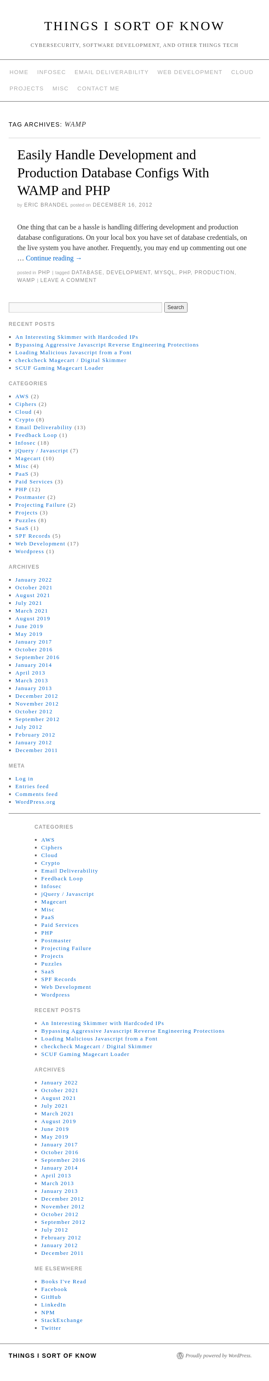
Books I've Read (64, 1281)
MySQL (164, 272)
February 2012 (36, 734)
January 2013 (34, 688)
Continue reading (54, 258)
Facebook (54, 1289)
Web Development (189, 72)
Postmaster (31, 497)
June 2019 (30, 626)
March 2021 (32, 610)
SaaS (22, 528)
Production (214, 272)
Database (87, 272)
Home (18, 72)
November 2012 (37, 703)
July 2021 (29, 603)
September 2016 (38, 657)
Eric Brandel (46, 205)
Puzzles (26, 520)
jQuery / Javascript (42, 450)
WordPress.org (36, 802)
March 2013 (32, 680)
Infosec (51, 72)
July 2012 (29, 727)
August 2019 (33, 618)
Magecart (28, 458)
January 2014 (34, 665)
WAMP (26, 280)
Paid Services (34, 481)
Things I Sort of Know (134, 26)
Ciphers (26, 404)
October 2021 (34, 587)
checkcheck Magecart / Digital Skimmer (71, 360)
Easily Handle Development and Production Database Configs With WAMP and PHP (113, 172)
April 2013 (31, 672)
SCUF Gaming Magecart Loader (60, 368)
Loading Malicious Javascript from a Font (74, 352)
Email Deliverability (112, 72)
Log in (25, 778)
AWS (22, 396)
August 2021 (33, 595)
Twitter (51, 1328)
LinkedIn (53, 1304)
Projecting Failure (41, 505)
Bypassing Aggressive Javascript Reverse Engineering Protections (107, 344)
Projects (26, 88)
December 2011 (37, 750)
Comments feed (37, 794)
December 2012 (37, 696)
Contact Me (98, 88)
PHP (44, 272)
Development (128, 272)
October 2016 (34, 649)
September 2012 (38, 719)
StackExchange (62, 1320)
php (185, 272)
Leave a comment (68, 280)
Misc (61, 88)
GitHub (51, 1297)
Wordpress (30, 551)
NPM (48, 1312)
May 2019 (29, 634)
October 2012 (34, 711)
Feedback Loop (36, 435)
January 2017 (34, 641)
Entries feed (32, 786)
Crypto (25, 419)
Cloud (242, 72)
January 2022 (34, 579)
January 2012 (34, 742)
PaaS (22, 474)
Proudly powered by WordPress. (218, 1356)
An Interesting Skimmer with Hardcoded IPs (77, 337)
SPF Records (33, 536)
